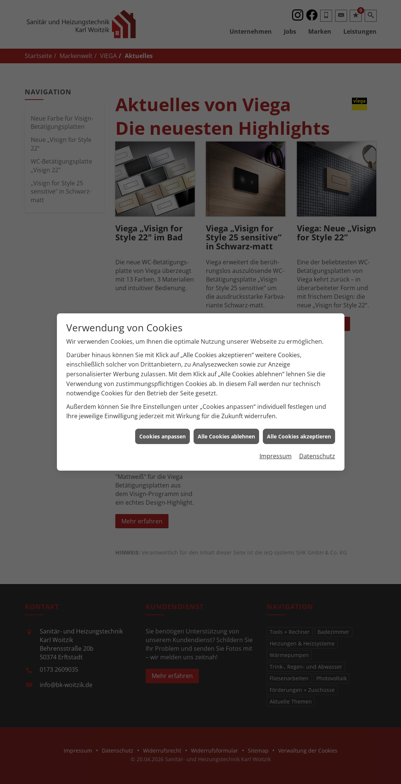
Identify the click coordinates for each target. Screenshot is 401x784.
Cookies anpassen (162, 422)
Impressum (275, 442)
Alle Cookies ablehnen (226, 422)
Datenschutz (317, 442)
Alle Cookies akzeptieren (299, 422)
